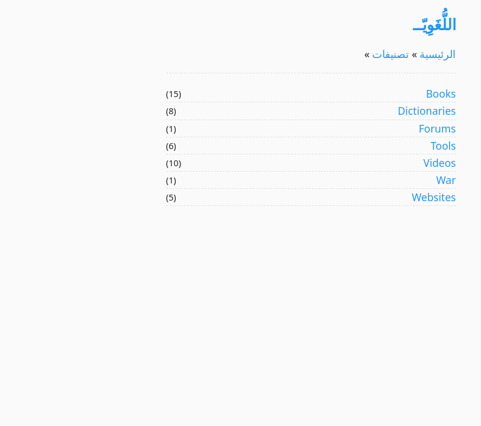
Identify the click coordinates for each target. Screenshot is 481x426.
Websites (363, 197)
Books (371, 93)
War (375, 180)
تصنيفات (319, 54)
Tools (373, 145)
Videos (369, 163)
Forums (367, 128)
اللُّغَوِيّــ (364, 24)
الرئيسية (366, 54)
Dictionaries (356, 111)
